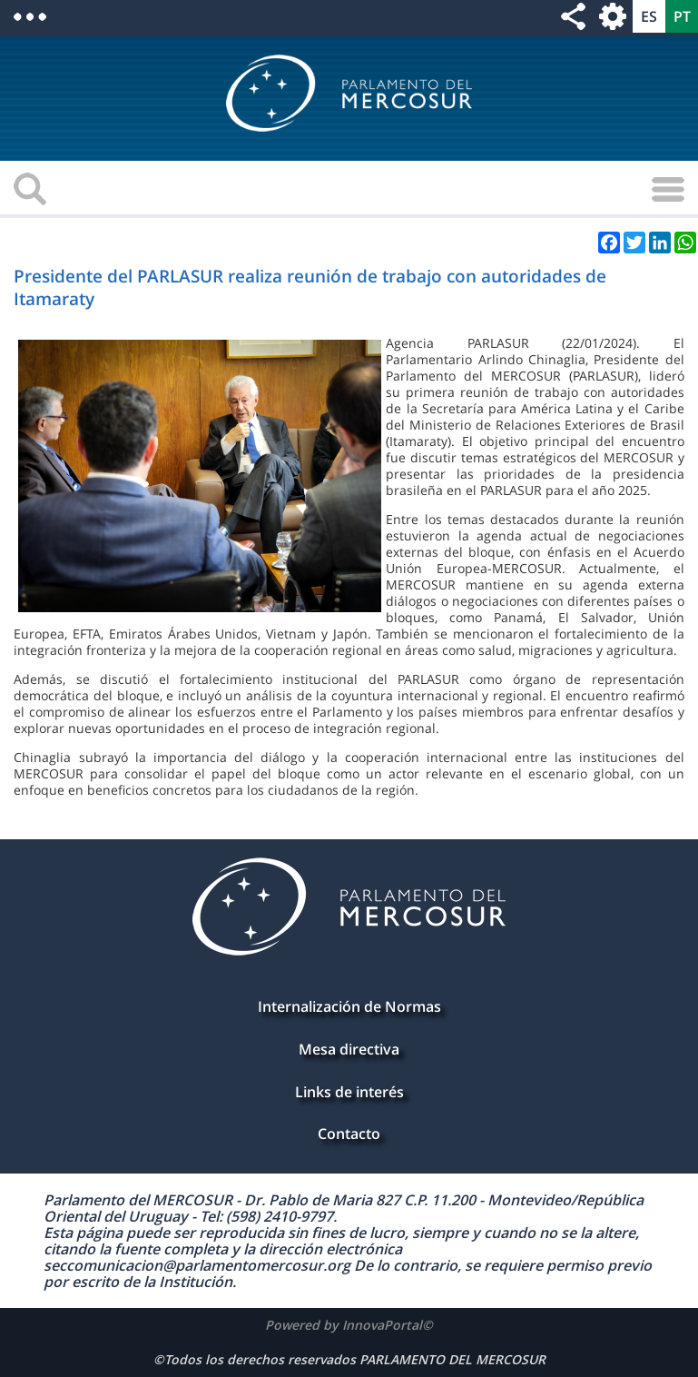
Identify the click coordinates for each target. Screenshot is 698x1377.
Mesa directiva (349, 1049)
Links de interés (349, 1092)
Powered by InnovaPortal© (349, 1324)
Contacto (349, 1134)
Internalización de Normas (349, 1006)
